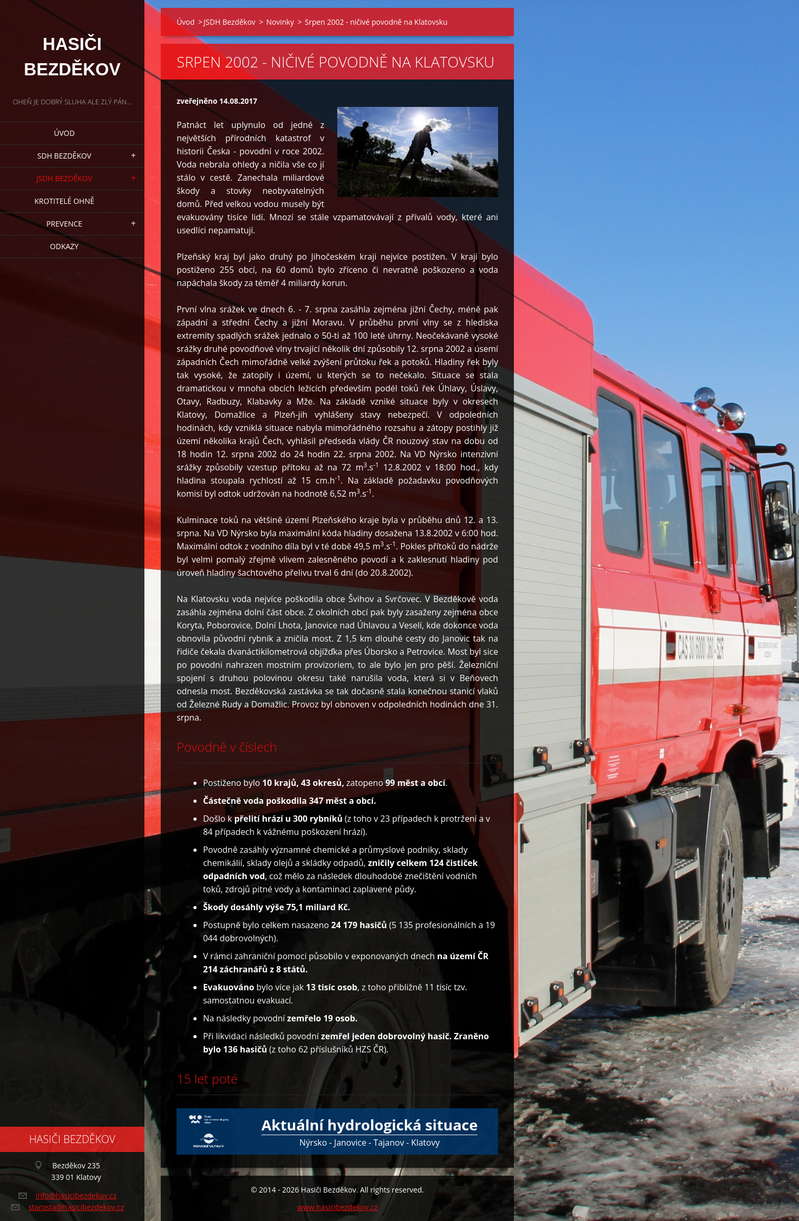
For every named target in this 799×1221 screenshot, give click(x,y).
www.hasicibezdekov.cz (337, 1207)
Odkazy (64, 246)
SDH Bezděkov (64, 156)
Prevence (64, 224)
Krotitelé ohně (64, 201)
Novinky (280, 22)
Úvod (64, 133)
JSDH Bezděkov (64, 178)
